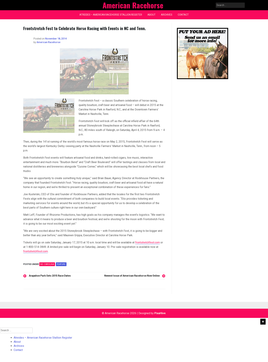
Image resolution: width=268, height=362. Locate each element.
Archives (166, 14)
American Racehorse (48, 42)
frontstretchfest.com (147, 242)
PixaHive (160, 313)
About (152, 14)
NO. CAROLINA (47, 264)
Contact (183, 14)
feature (61, 264)
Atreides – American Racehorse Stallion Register (110, 14)
